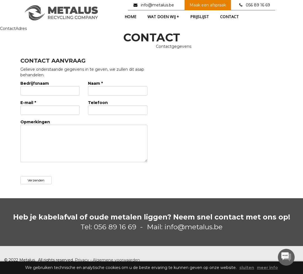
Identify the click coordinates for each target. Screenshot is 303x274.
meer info (267, 268)
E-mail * (28, 102)
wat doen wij (163, 16)
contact (229, 16)
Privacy (82, 260)
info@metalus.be (157, 5)
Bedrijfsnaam (34, 83)
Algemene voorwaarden (116, 260)
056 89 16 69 (258, 5)
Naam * (95, 83)
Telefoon (98, 102)
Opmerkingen (35, 121)
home (130, 16)
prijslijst (199, 16)
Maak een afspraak (208, 5)
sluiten (246, 268)
